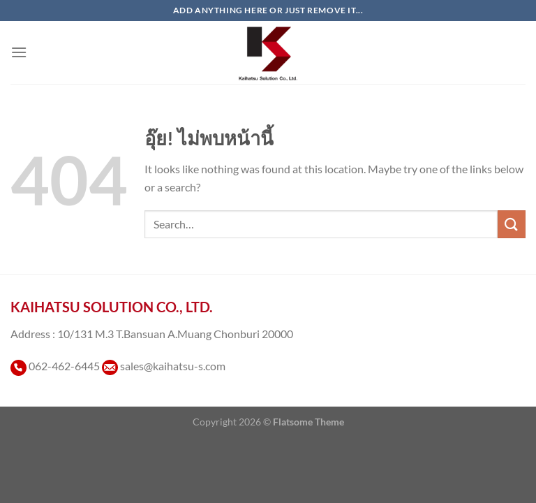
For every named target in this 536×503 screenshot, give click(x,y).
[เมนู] (18, 52)
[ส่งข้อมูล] (512, 224)
